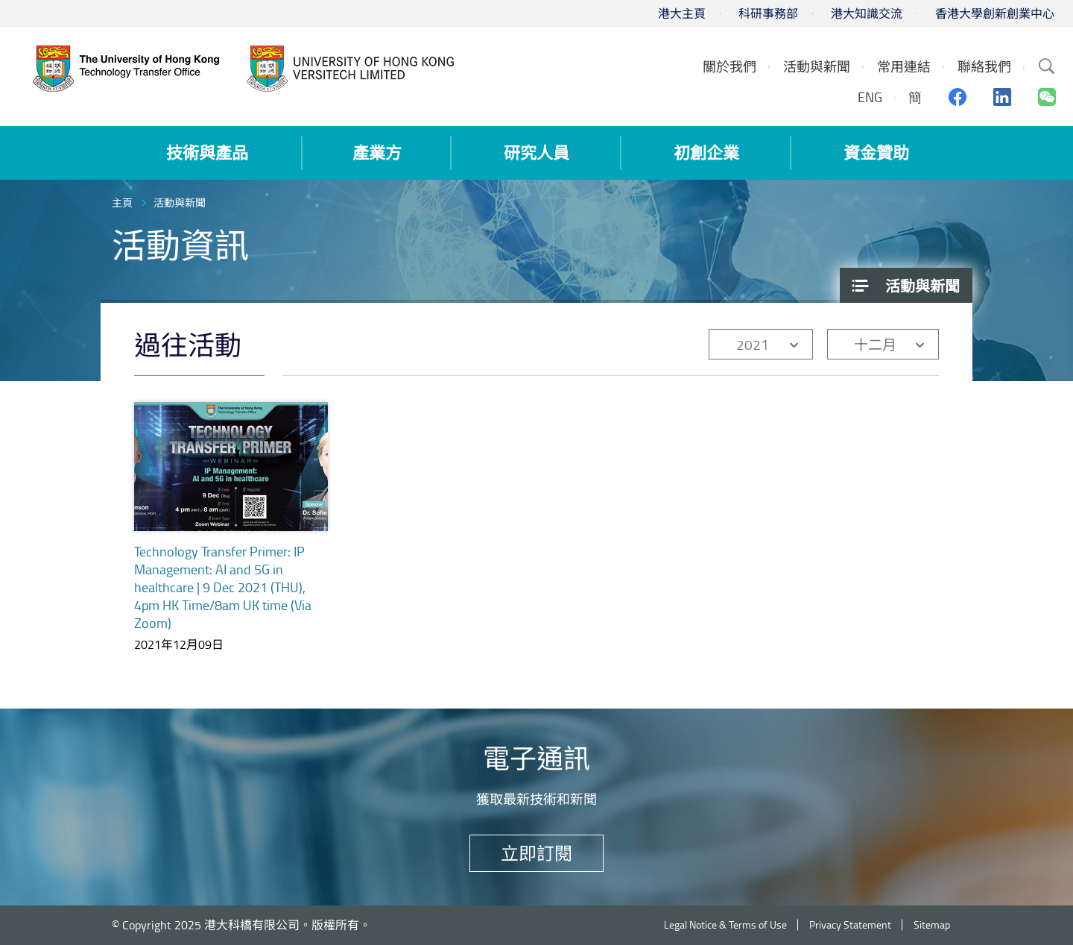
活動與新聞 (179, 202)
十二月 (875, 344)
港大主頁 (682, 13)
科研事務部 (768, 13)
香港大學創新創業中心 (994, 13)
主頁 (122, 202)
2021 (752, 344)
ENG (870, 97)
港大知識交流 (866, 13)
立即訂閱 (536, 853)
